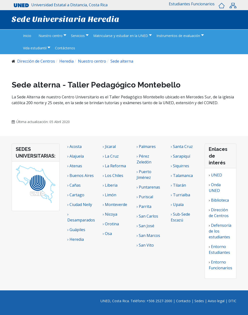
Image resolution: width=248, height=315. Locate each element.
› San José (145, 225)
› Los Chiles (113, 175)
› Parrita (144, 206)
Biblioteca (220, 200)
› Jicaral (109, 146)
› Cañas (74, 185)
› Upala (177, 204)
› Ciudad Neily (79, 204)
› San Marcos (148, 235)
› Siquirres (180, 165)
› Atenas (74, 165)
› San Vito (145, 245)
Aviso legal (216, 301)
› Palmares (146, 146)
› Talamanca (182, 175)
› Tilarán (178, 185)
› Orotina (111, 224)
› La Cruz (111, 156)
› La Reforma (114, 165)
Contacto (184, 301)
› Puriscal (145, 196)
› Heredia (75, 239)
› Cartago (75, 195)
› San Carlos (147, 216)
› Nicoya (110, 214)
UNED (216, 175)
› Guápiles (76, 229)
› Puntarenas (148, 187)
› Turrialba (180, 195)
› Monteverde (115, 204)
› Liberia (110, 185)
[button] (179, 4)
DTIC (232, 301)
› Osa (107, 233)
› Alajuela (75, 156)
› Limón (109, 195)
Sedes (199, 301)
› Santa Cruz (182, 146)
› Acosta (74, 146)
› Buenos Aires (80, 175)
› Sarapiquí (181, 156)
